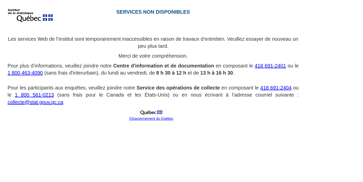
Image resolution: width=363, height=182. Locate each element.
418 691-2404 (276, 87)
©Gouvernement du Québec (151, 119)
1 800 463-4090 (25, 73)
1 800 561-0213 (34, 95)
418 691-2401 (270, 66)
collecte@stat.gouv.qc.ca (35, 102)
